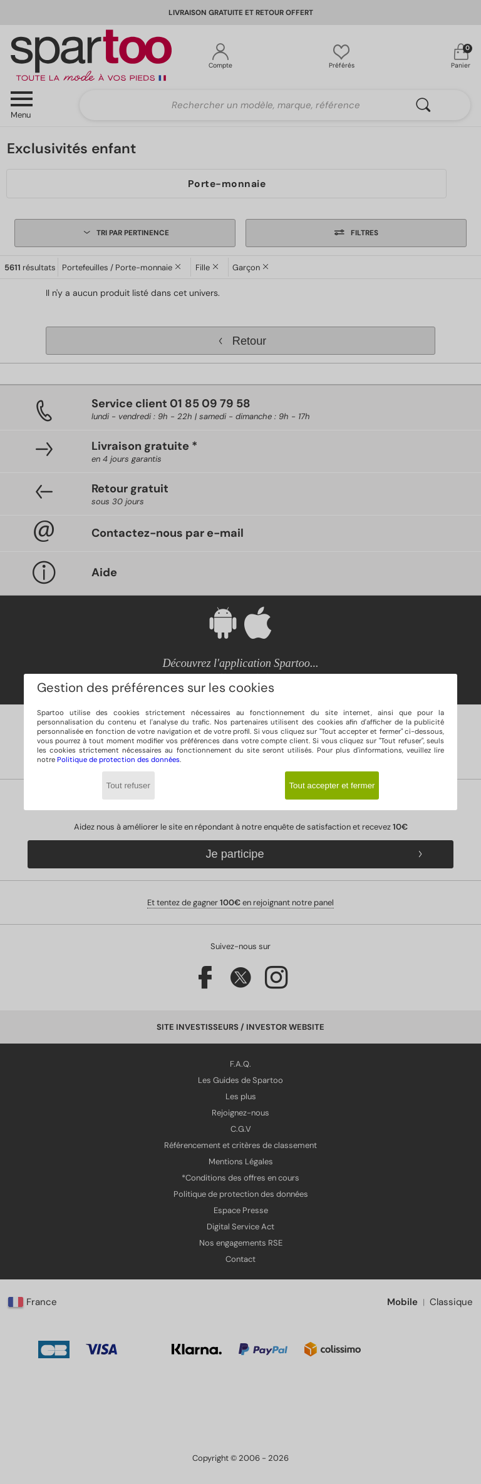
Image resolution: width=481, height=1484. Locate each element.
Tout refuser (128, 785)
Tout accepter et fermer (332, 785)
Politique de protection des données (118, 760)
